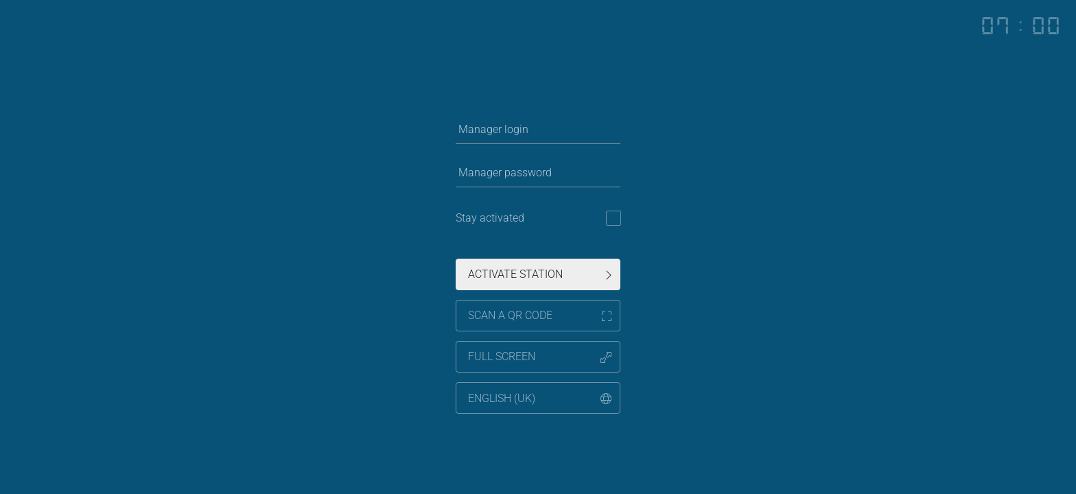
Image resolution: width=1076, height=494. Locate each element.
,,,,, (540, 398)
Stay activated (490, 217)
